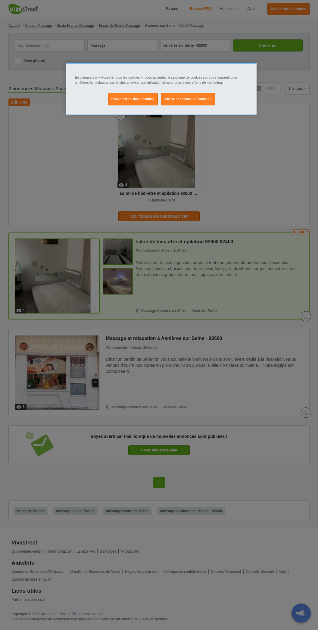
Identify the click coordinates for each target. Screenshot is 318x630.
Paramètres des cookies (132, 99)
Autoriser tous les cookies (188, 99)
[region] (161, 89)
